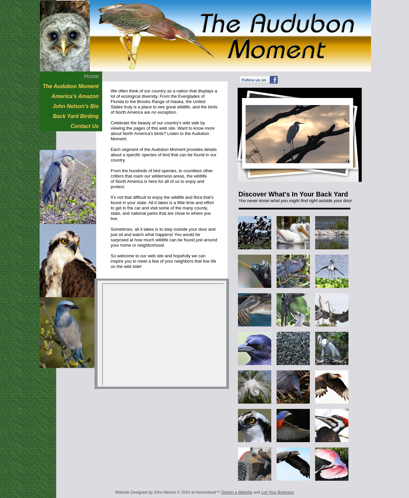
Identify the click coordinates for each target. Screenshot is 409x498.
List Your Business (277, 492)
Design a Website (237, 492)
